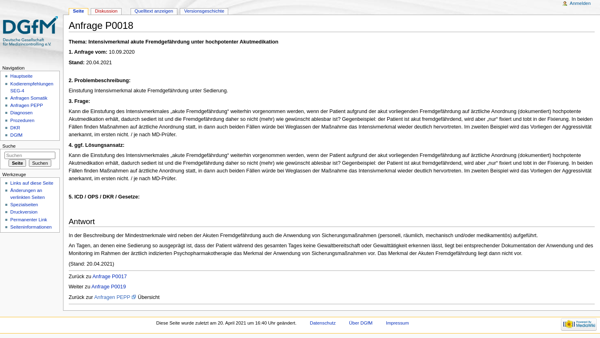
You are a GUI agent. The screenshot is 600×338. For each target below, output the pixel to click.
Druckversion (23, 211)
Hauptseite (21, 76)
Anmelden (580, 3)
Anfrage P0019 (109, 287)
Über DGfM (361, 323)
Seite (78, 11)
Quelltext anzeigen (154, 11)
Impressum (397, 323)
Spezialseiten (24, 204)
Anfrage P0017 (109, 276)
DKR (15, 127)
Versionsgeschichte (204, 11)
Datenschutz (323, 323)
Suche (9, 146)
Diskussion (106, 11)
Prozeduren (22, 120)
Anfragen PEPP (112, 297)
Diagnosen (21, 112)
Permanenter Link (28, 219)
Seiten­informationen (31, 227)
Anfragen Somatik (28, 98)
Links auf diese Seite (31, 183)
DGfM (16, 135)
